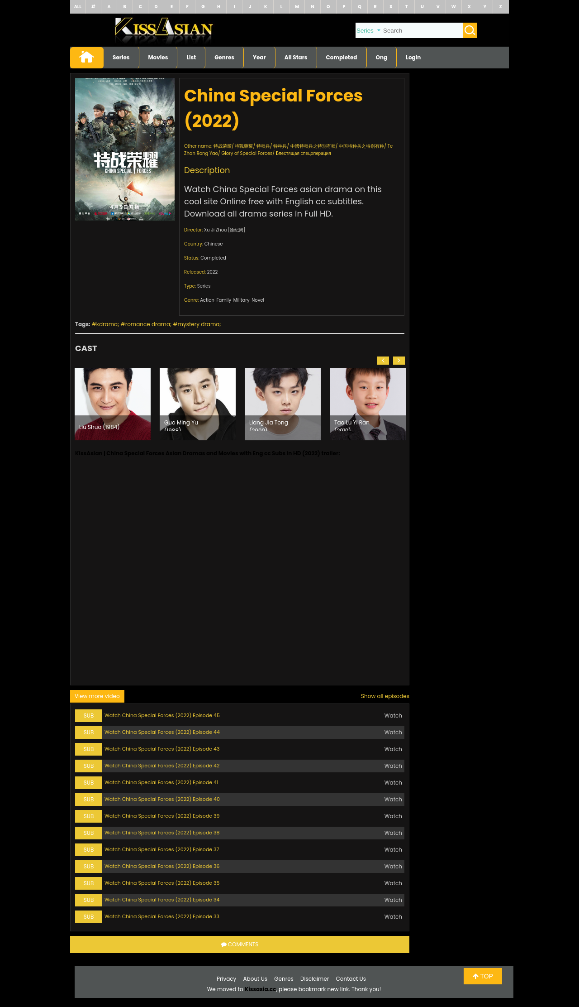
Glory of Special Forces (246, 153)
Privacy (226, 979)
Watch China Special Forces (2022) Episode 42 (161, 765)
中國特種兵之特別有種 (313, 146)
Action (207, 300)
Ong (382, 57)
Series (121, 57)
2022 (212, 272)
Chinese (213, 244)
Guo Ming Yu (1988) (181, 425)
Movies (158, 57)
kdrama (107, 324)
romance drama (147, 324)
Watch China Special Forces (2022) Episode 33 (161, 916)
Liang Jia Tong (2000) (268, 425)
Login (413, 57)
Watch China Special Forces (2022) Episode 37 (161, 849)
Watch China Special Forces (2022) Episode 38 (162, 832)
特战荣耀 (223, 146)
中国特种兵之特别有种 (361, 146)
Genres (224, 57)
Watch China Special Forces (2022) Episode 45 (162, 715)
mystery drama (199, 324)
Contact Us (351, 979)
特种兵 (280, 146)
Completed (341, 57)
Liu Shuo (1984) (99, 427)
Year (259, 57)
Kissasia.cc (260, 989)
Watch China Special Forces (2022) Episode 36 (162, 866)
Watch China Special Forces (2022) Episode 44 (162, 732)
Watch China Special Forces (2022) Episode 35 (161, 883)
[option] (113, 404)
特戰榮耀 (244, 146)
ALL (77, 7)
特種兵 (263, 146)
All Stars (296, 57)
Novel (258, 300)
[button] (383, 361)
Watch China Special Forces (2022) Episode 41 (161, 782)
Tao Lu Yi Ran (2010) (352, 425)
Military (241, 300)
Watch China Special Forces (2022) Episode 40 (162, 799)
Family (224, 300)
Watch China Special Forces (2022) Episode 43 (161, 748)
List (191, 57)
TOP (483, 976)
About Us (255, 979)
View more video (97, 696)
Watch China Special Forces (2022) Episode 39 (162, 815)
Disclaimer (314, 979)
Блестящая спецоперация (303, 153)
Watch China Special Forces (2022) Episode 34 (161, 899)
